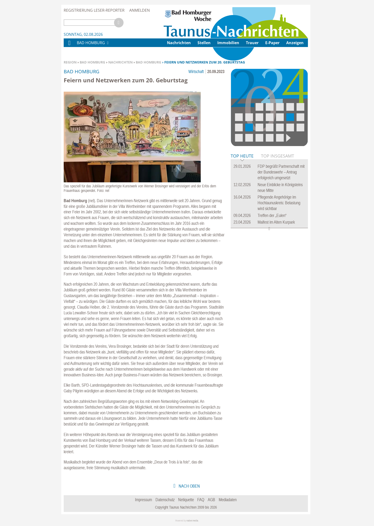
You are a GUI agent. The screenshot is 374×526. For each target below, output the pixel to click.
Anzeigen (295, 42)
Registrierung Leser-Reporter (94, 10)
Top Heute (242, 156)
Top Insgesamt (277, 156)
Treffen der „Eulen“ (272, 215)
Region (70, 62)
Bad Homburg (92, 62)
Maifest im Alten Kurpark (276, 222)
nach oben (189, 486)
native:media (192, 520)
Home (69, 46)
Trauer (252, 42)
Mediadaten (228, 499)
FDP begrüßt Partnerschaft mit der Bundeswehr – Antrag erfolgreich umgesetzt (281, 172)
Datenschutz (165, 499)
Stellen (204, 42)
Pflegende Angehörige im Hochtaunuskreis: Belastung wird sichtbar (279, 203)
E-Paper (272, 42)
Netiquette (186, 499)
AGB (211, 499)
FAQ (200, 499)
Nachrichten (120, 62)
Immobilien (228, 42)
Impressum (143, 499)
